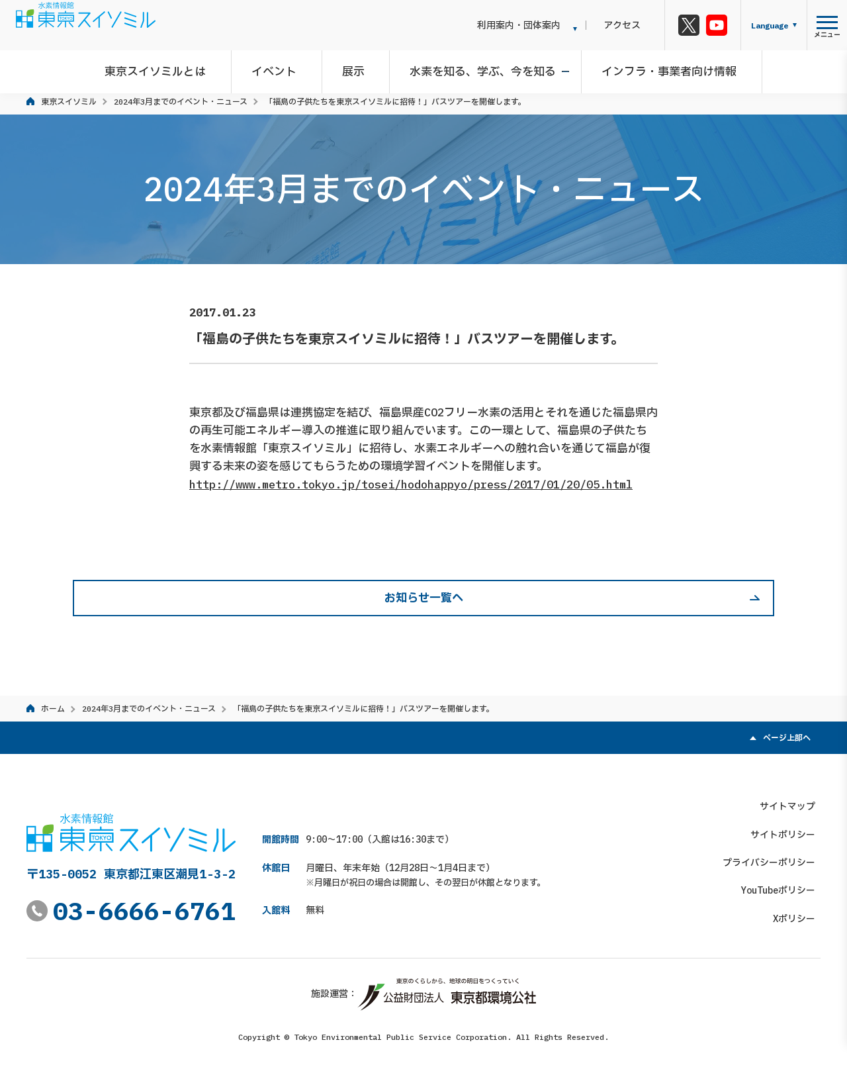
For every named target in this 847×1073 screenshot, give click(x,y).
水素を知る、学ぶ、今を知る (481, 69)
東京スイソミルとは (168, 69)
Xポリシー (799, 913)
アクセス (632, 25)
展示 (356, 69)
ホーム (53, 709)
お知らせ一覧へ (423, 597)
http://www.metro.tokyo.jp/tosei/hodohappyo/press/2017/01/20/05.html (411, 484)
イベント (281, 69)
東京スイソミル (69, 102)
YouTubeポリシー (783, 886)
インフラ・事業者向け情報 (661, 69)
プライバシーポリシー (774, 857)
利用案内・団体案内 (539, 25)
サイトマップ (793, 801)
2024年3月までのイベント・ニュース (180, 102)
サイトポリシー (788, 829)
